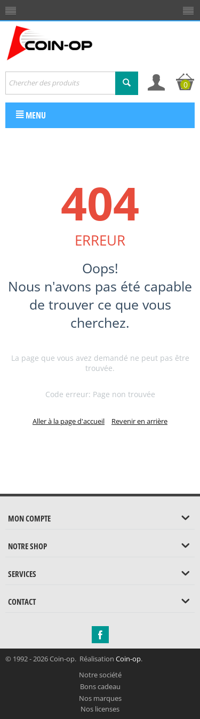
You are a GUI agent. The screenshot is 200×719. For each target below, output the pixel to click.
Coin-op (128, 658)
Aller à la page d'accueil (69, 421)
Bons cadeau (100, 686)
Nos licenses (100, 709)
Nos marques (100, 698)
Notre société (100, 675)
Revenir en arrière (139, 421)
